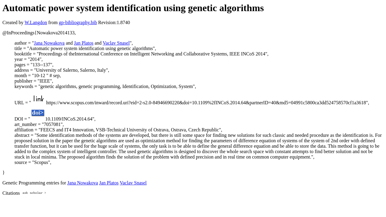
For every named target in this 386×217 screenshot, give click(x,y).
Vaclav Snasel (116, 43)
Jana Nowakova (49, 43)
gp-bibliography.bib (78, 22)
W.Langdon (35, 22)
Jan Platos (83, 43)
